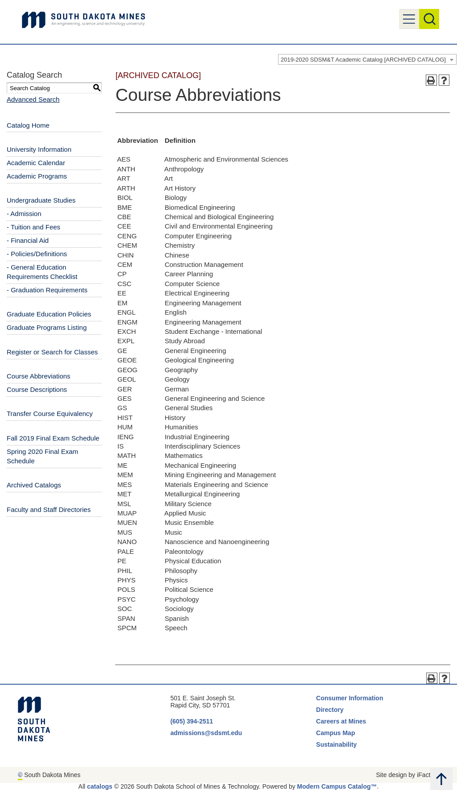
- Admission (24, 213)
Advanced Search (33, 99)
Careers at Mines (341, 721)
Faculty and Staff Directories (49, 509)
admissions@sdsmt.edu (206, 732)
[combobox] (367, 59)
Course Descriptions (37, 389)
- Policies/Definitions (37, 254)
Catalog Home (28, 125)
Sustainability (337, 744)
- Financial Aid (28, 240)
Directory (329, 709)
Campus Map (335, 732)
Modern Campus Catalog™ (337, 786)
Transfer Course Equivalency (50, 413)
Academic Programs (37, 176)
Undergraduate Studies (41, 200)
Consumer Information (349, 698)
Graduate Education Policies (49, 314)
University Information (39, 149)
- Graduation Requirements (47, 290)
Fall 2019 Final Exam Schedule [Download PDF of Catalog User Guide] (53, 438)
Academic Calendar (36, 162)
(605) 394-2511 (191, 721)
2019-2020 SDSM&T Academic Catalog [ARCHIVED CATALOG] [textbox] (363, 59)
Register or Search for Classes (52, 352)
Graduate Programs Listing (47, 327)
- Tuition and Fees (33, 227)
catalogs (99, 786)
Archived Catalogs (34, 485)
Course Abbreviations (39, 376)
